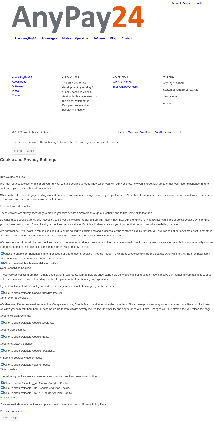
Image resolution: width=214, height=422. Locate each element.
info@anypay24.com (125, 86)
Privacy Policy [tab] (8, 397)
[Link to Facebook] (180, 132)
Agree (30, 150)
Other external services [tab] (14, 297)
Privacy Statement (11, 411)
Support (187, 3)
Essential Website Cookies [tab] (16, 206)
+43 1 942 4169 (122, 82)
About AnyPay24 (22, 77)
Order (175, 3)
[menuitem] (175, 3)
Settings (18, 150)
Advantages (19, 81)
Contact (16, 95)
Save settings (9, 417)
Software (17, 86)
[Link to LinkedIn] (186, 132)
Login (199, 3)
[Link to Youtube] (199, 132)
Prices (15, 90)
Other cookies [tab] (8, 369)
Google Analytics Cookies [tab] (15, 267)
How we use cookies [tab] (12, 176)
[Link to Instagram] (193, 132)
